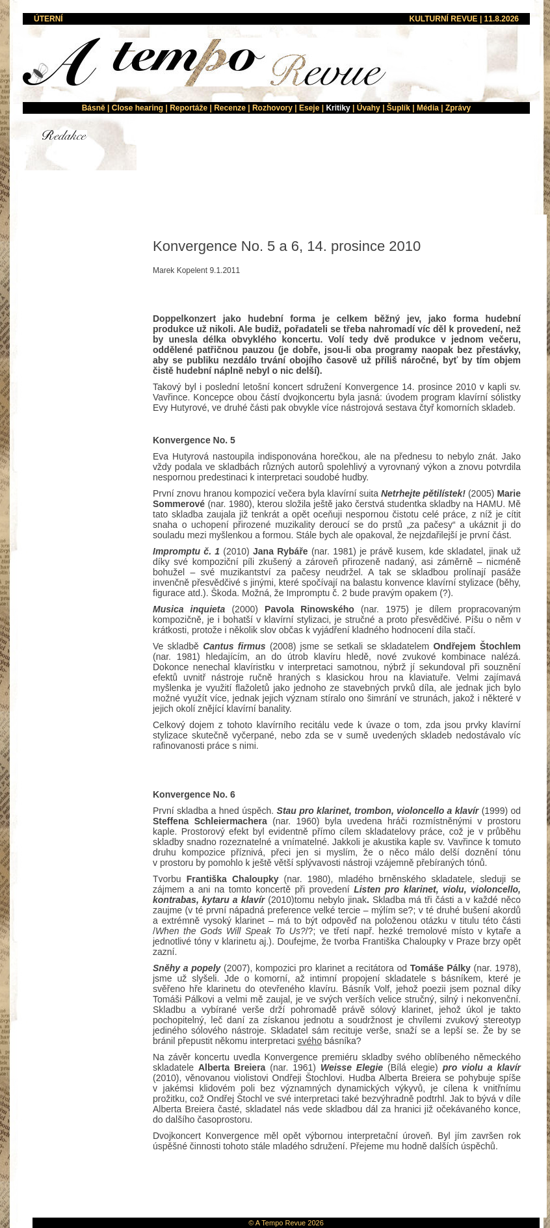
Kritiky (338, 107)
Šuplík (398, 107)
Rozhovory (272, 107)
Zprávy (458, 107)
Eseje (309, 107)
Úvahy (368, 107)
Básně (93, 107)
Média (428, 107)
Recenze (230, 107)
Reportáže (188, 107)
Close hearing (137, 107)
